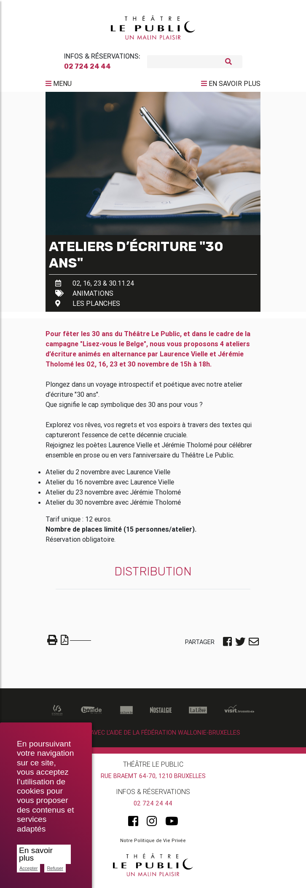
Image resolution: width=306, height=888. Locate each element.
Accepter (28, 868)
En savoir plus (36, 854)
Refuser (55, 868)
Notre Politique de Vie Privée (153, 844)
